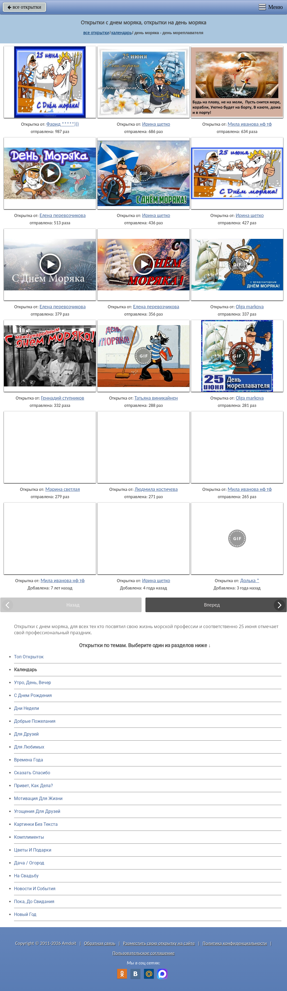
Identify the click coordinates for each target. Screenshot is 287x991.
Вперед (212, 605)
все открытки (24, 7)
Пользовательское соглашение (143, 953)
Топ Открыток (29, 656)
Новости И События (34, 888)
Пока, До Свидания (34, 901)
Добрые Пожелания (34, 721)
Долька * (249, 580)
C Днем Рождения (33, 695)
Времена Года (28, 760)
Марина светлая (62, 489)
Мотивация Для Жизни (38, 798)
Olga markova (250, 306)
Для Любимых (29, 747)
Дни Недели (26, 708)
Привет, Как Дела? (33, 785)
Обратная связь (99, 943)
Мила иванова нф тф (250, 124)
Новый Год (25, 914)
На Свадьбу (26, 875)
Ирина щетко (156, 124)
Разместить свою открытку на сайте (159, 943)
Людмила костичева (156, 489)
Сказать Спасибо (32, 772)
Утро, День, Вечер (32, 682)
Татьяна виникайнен (156, 397)
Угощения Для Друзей (37, 811)
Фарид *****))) (63, 124)
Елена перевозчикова (62, 215)
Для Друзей (26, 734)
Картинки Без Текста (36, 824)
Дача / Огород (29, 863)
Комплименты (29, 837)
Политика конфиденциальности (235, 943)
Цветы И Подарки (32, 850)
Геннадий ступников (62, 397)
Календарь (121, 32)
